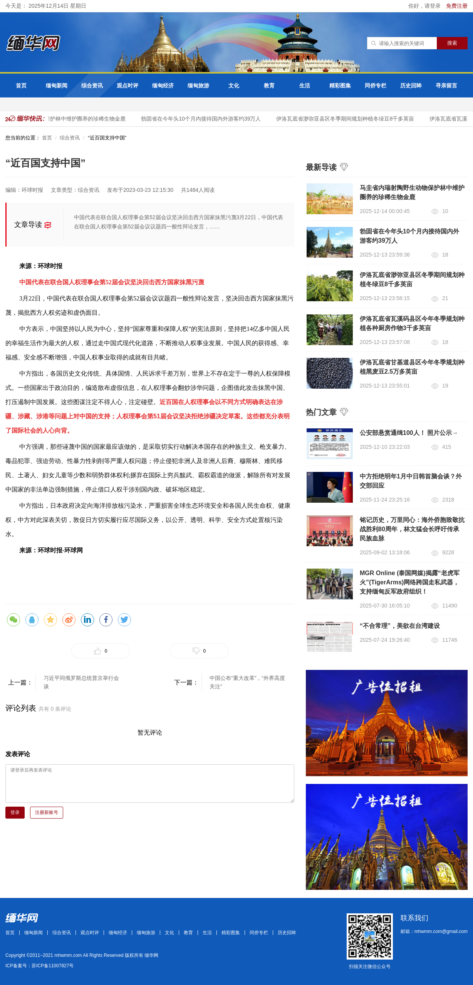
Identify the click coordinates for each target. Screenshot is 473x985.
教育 (269, 85)
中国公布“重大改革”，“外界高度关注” (247, 682)
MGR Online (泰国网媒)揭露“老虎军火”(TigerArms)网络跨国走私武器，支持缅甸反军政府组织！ (410, 582)
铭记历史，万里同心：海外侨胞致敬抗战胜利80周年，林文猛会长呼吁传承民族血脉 (412, 529)
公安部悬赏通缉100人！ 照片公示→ (409, 433)
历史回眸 (411, 85)
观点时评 (127, 85)
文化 (233, 85)
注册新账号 (46, 812)
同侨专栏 (375, 85)
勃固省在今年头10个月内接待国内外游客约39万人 (202, 119)
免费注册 (457, 6)
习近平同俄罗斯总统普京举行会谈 (81, 682)
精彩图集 (340, 85)
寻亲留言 (446, 85)
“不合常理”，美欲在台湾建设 (400, 626)
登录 (15, 812)
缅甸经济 (163, 85)
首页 (21, 85)
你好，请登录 (425, 6)
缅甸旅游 (198, 85)
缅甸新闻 (56, 85)
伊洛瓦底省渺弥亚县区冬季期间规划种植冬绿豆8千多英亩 (346, 119)
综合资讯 (92, 85)
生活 (304, 85)
